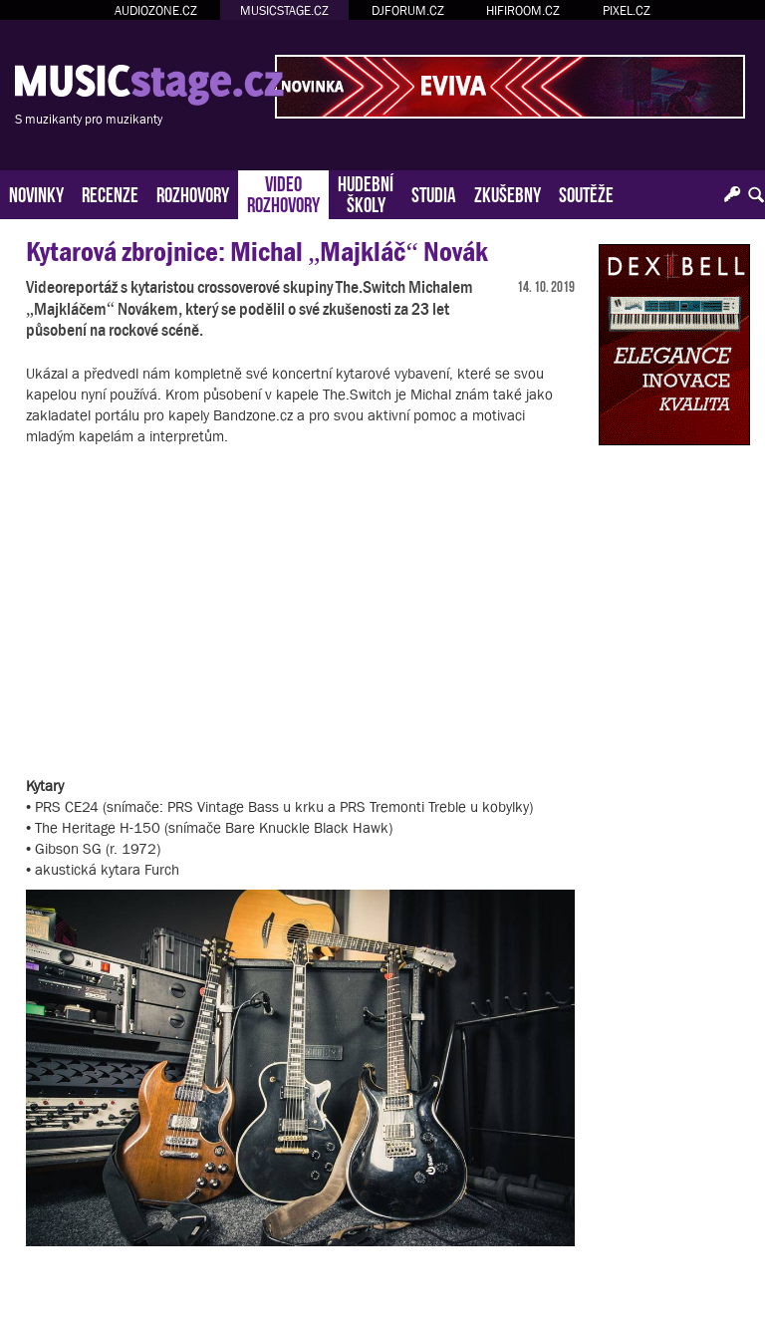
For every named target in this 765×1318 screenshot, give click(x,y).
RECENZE (110, 192)
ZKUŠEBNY (507, 192)
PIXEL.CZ (626, 10)
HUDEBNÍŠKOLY (365, 192)
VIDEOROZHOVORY (283, 192)
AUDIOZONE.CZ (156, 10)
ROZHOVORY (192, 192)
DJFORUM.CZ (408, 10)
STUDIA (433, 192)
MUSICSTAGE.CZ (284, 10)
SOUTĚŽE (586, 192)
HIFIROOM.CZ (523, 10)
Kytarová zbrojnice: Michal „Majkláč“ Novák (257, 251)
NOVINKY (36, 192)
